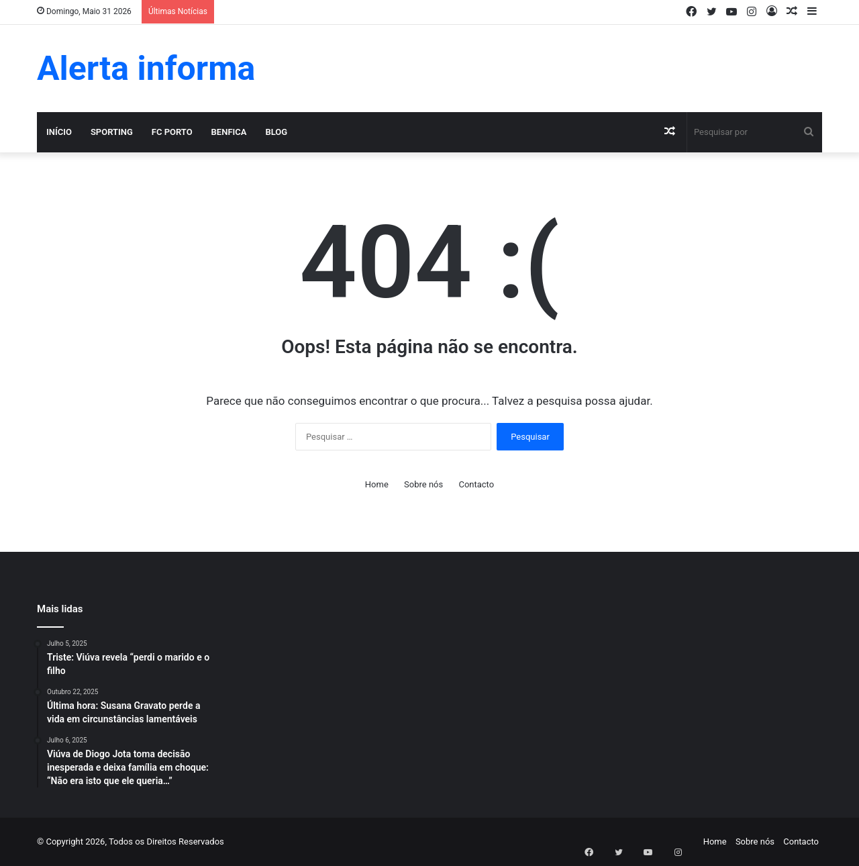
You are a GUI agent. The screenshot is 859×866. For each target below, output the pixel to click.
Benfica (229, 132)
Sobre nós (423, 484)
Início (59, 132)
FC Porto (172, 132)
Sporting (112, 132)
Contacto (476, 484)
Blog (276, 132)
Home (377, 484)
